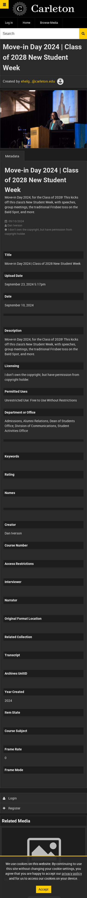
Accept (43, 889)
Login (10, 798)
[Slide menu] (4, 4)
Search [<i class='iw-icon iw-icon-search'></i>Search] (83, 33)
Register (12, 808)
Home (26, 22)
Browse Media (49, 22)
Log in (9, 22)
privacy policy (72, 873)
